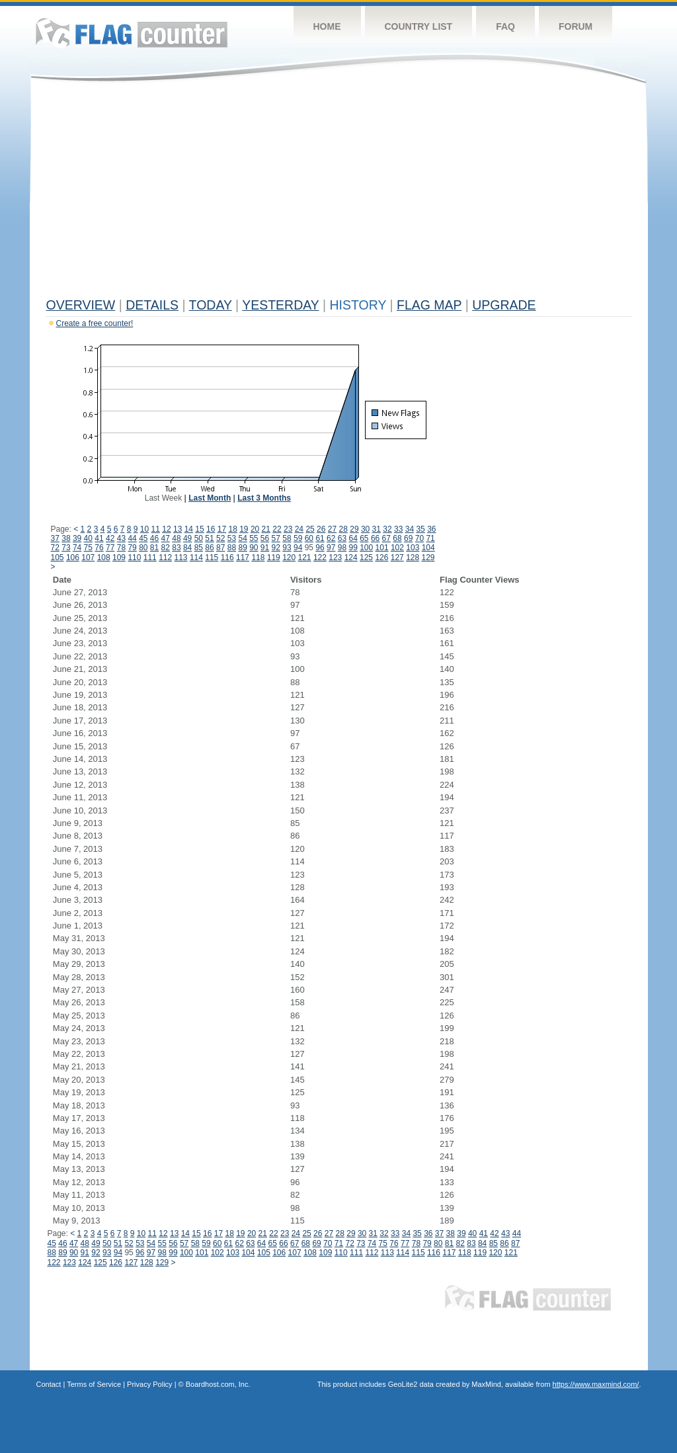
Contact (48, 1384)
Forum (575, 26)
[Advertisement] (338, 193)
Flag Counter (131, 33)
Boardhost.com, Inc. (218, 1384)
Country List (419, 26)
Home (327, 26)
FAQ (505, 26)
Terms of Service (94, 1384)
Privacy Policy (149, 1384)
